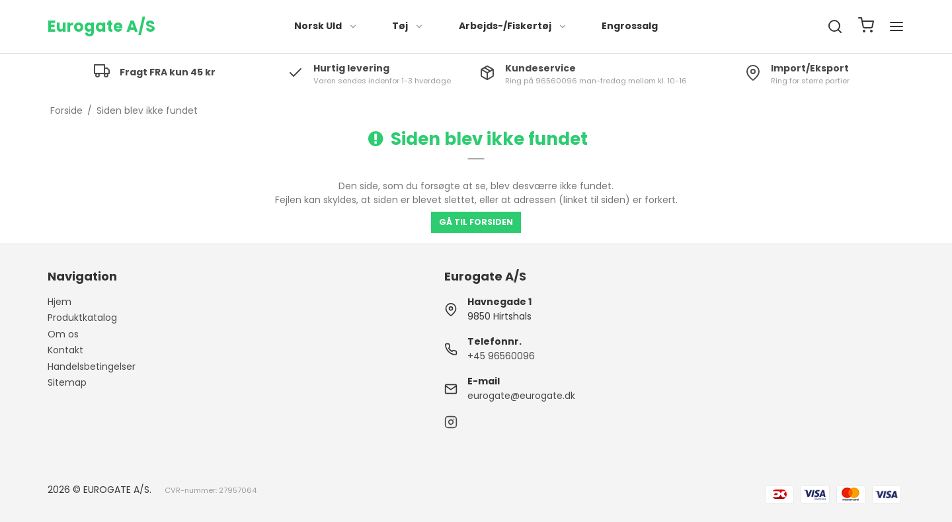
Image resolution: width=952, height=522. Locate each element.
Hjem (59, 301)
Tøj (408, 25)
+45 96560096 (501, 356)
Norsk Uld (326, 25)
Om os (63, 334)
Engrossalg (630, 25)
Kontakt (65, 350)
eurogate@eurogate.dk (521, 395)
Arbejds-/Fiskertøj (513, 25)
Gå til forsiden (476, 222)
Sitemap (67, 382)
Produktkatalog (82, 317)
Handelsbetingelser (92, 366)
